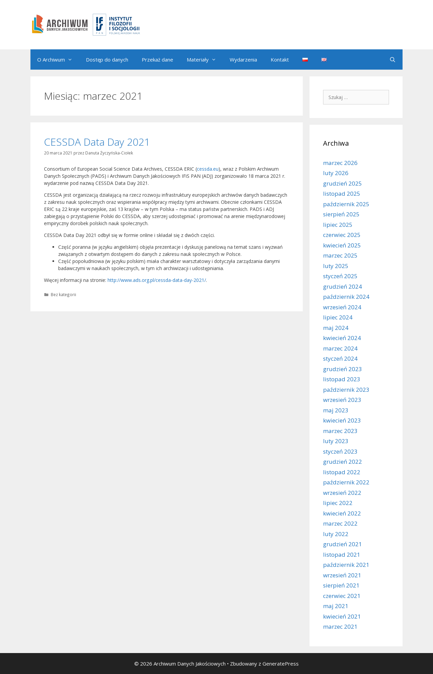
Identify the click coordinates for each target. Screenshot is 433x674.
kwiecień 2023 (342, 420)
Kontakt (280, 59)
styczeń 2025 (340, 276)
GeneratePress (281, 663)
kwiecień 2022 (342, 513)
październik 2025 (346, 204)
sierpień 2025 (341, 214)
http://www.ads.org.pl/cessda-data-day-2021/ (157, 280)
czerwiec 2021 (342, 596)
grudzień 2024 (342, 286)
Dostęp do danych (107, 59)
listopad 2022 (341, 472)
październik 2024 (346, 296)
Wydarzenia (243, 59)
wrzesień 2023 (342, 400)
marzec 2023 (340, 431)
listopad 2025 (341, 193)
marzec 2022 (340, 523)
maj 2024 (335, 328)
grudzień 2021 (342, 544)
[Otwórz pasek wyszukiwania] (393, 59)
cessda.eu (208, 169)
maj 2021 (335, 606)
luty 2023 (335, 441)
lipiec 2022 (337, 503)
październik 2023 (346, 389)
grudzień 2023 (342, 369)
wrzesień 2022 (342, 493)
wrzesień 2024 (342, 307)
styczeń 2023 (340, 451)
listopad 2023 (341, 379)
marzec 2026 (340, 163)
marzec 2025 (340, 255)
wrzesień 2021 (342, 575)
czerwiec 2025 (342, 235)
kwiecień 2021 (342, 616)
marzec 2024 (340, 348)
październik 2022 (346, 482)
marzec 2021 (340, 626)
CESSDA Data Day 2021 (97, 142)
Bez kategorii (63, 294)
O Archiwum (58, 59)
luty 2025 (335, 266)
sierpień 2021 (341, 585)
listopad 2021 (341, 554)
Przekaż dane (157, 59)
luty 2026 (335, 173)
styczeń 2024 (340, 358)
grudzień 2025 (342, 183)
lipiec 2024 (337, 317)
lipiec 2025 (337, 224)
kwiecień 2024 (342, 338)
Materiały (205, 59)
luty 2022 (335, 534)
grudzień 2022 (342, 461)
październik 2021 (346, 565)
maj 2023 (335, 410)
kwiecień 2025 (342, 245)
